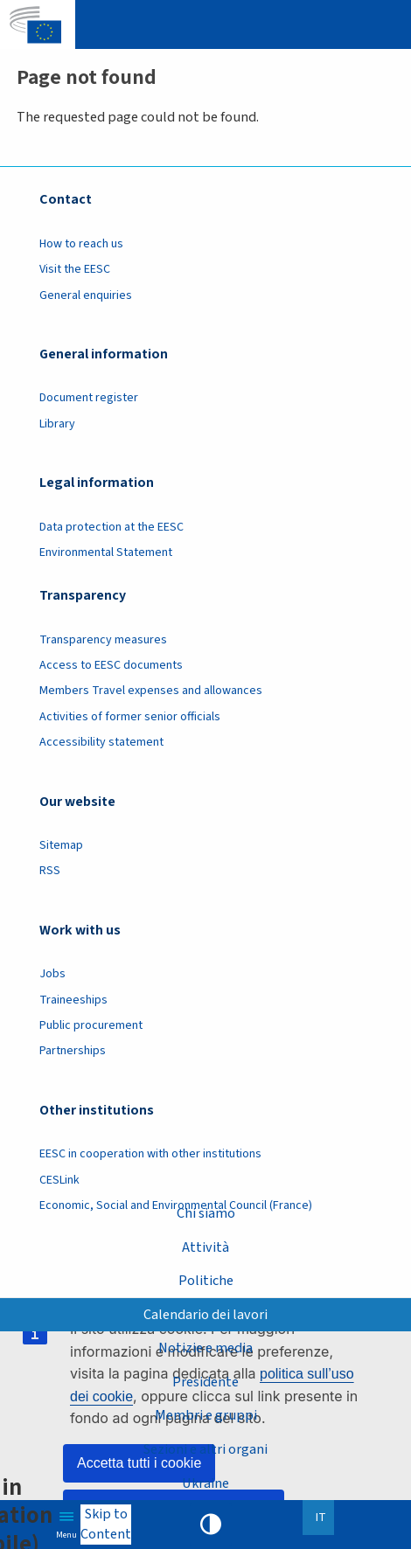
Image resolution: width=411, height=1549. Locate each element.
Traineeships (73, 1000)
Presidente (205, 1382)
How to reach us (81, 244)
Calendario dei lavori (205, 1314)
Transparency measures (103, 640)
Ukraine (205, 1483)
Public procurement (91, 1025)
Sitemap (61, 845)
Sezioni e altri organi (205, 1449)
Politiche (205, 1280)
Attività (205, 1247)
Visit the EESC (74, 269)
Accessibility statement (101, 742)
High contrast (211, 1525)
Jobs (52, 974)
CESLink (59, 1180)
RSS (49, 870)
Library (57, 424)
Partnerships (72, 1050)
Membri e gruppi (206, 1415)
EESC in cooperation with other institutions (150, 1154)
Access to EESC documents (111, 665)
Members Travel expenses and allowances (150, 690)
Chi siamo (206, 1213)
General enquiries (85, 295)
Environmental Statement (105, 552)
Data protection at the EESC (111, 527)
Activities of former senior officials (129, 717)
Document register (88, 397)
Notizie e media (205, 1347)
